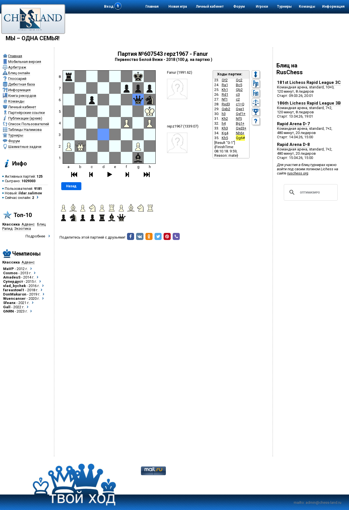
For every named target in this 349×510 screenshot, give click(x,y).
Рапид (7, 228)
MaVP (8, 269)
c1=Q (240, 104)
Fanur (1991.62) (179, 72)
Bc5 (239, 85)
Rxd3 (226, 104)
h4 (224, 123)
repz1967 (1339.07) (182, 126)
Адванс (28, 224)
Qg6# (240, 138)
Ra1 (225, 85)
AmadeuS (11, 277)
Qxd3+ (241, 128)
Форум (239, 6)
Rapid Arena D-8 (293, 144)
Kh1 (225, 90)
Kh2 (225, 118)
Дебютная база (21, 84)
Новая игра (177, 6)
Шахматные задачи (24, 146)
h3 (224, 114)
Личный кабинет (210, 6)
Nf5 (239, 118)
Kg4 (225, 133)
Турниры (284, 6)
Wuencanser (14, 298)
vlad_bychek (14, 286)
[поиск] (310, 192)
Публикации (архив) (25, 118)
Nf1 (225, 99)
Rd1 (225, 94)
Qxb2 (226, 109)
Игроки (262, 6)
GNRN (8, 311)
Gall (6, 307)
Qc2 (239, 80)
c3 (238, 94)
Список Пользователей (28, 124)
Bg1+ (240, 123)
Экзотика (22, 228)
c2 (238, 99)
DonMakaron (14, 294)
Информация (333, 6)
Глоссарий (17, 78)
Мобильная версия (24, 62)
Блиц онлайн (19, 73)
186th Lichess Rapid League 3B (309, 103)
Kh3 (225, 128)
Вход (108, 6)
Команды (307, 6)
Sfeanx (9, 303)
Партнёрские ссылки (26, 112)
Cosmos (10, 273)
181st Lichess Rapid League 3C (309, 82)
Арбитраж (17, 67)
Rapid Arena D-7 (293, 123)
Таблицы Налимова (25, 130)
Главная (151, 6)
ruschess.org (297, 173)
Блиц (41, 224)
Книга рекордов (22, 96)
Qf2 (225, 80)
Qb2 (239, 90)
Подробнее (35, 236)
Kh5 (225, 138)
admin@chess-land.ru (323, 502)
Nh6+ (240, 133)
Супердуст (13, 281)
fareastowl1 (13, 290)
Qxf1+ (241, 114)
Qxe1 (240, 109)
